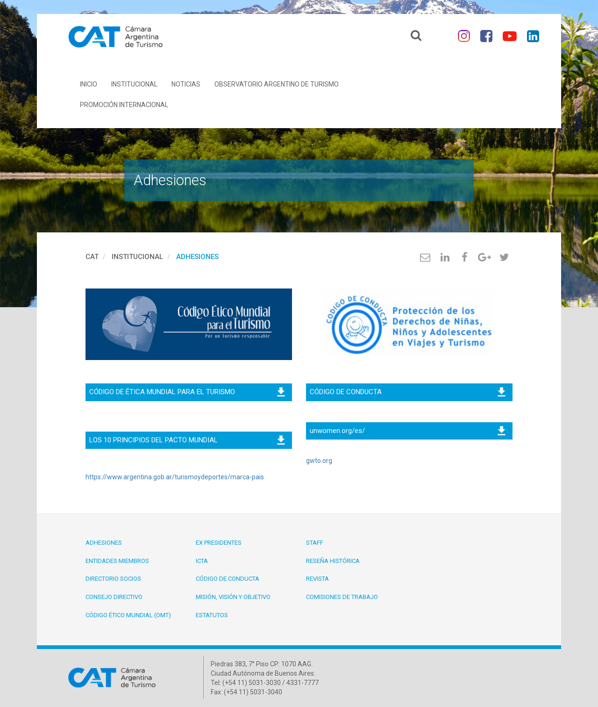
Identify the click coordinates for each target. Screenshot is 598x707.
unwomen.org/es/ (407, 430)
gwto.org (319, 460)
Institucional (134, 84)
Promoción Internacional (124, 104)
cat (92, 256)
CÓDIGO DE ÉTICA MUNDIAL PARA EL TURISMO (187, 392)
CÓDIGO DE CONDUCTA (407, 392)
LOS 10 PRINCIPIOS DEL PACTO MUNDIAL (187, 440)
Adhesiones (197, 256)
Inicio (88, 84)
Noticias (185, 84)
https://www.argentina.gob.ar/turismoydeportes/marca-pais (174, 477)
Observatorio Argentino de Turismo (276, 84)
